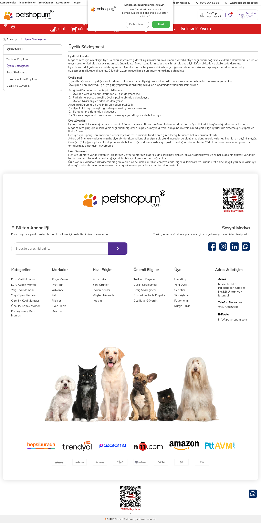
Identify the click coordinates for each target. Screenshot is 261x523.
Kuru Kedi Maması (23, 279)
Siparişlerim (181, 295)
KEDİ (57, 29)
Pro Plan (57, 284)
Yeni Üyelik (181, 284)
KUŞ (100, 29)
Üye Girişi (180, 279)
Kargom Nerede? (177, 2)
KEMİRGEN (125, 29)
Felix (55, 295)
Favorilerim (181, 300)
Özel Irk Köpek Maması (26, 306)
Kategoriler (63, 2)
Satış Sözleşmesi (17, 72)
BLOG (170, 29)
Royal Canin (60, 279)
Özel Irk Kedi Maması (25, 300)
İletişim (97, 300)
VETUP (151, 29)
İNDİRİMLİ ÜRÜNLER (196, 29)
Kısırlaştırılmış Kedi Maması (23, 313)
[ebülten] (117, 248)
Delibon (57, 311)
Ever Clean (59, 306)
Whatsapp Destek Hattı (241, 2)
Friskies (57, 300)
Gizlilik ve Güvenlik (18, 85)
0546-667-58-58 (207, 2)
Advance (58, 290)
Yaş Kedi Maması (22, 290)
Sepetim (179, 290)
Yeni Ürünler (46, 2)
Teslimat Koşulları (17, 59)
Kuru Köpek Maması (24, 284)
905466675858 (228, 307)
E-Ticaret (117, 519)
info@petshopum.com (232, 319)
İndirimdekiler (27, 2)
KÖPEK (79, 29)
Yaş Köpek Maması (23, 295)
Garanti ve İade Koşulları (22, 79)
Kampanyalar (8, 2)
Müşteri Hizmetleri (104, 295)
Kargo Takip (182, 306)
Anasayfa (11, 39)
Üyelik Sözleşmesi (18, 65)
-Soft (108, 519)
